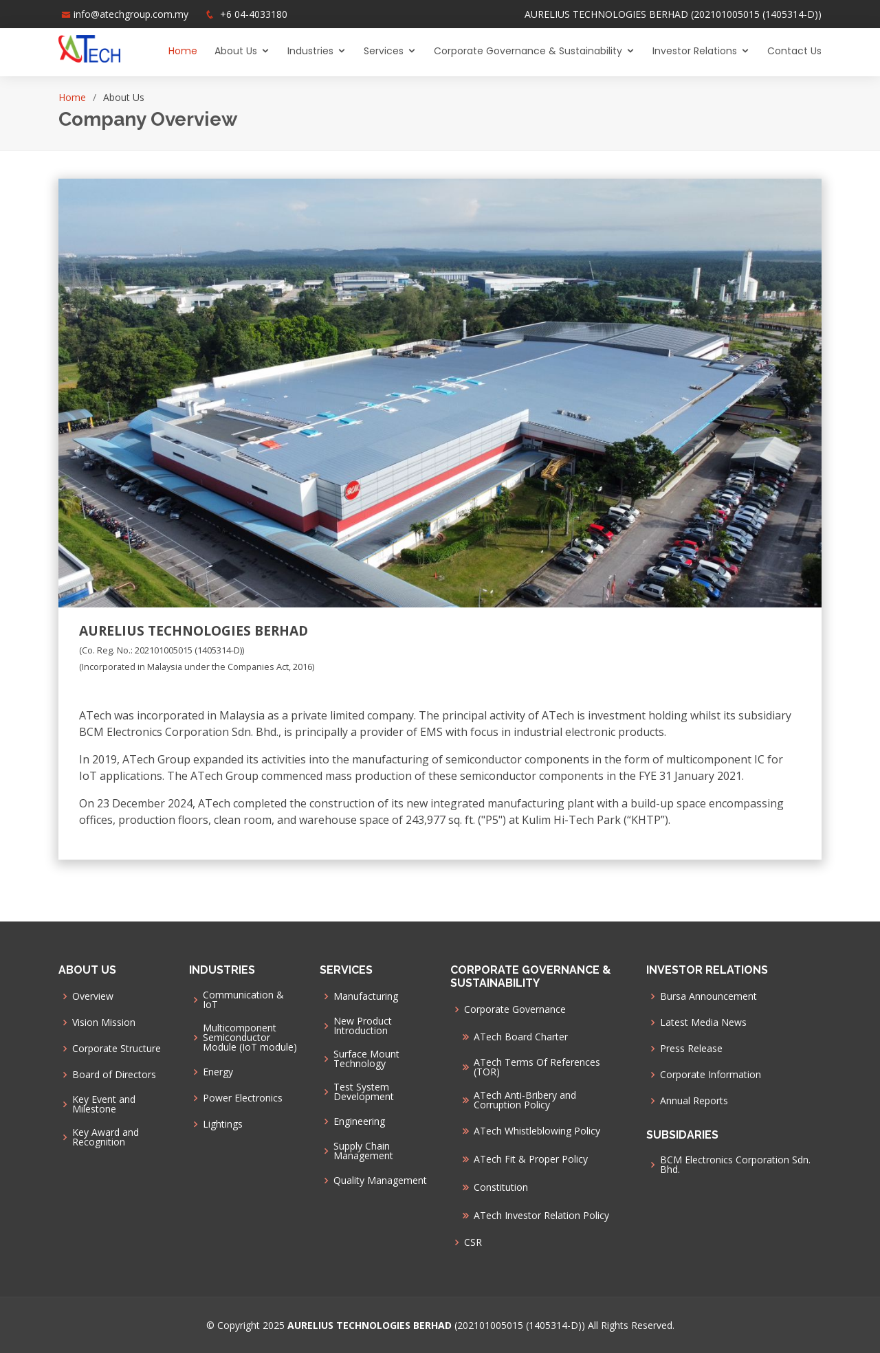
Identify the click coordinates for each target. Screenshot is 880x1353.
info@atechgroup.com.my (131, 14)
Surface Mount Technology (366, 1059)
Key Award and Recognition (105, 1137)
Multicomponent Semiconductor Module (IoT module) (250, 1037)
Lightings (223, 1124)
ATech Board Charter (521, 1037)
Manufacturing (365, 996)
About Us (235, 51)
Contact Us (794, 51)
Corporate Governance (515, 1009)
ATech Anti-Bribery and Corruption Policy (525, 1100)
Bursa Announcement (708, 996)
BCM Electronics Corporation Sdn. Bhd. (735, 1164)
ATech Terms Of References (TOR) (537, 1067)
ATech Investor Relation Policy (541, 1215)
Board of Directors (114, 1075)
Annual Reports (694, 1101)
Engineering (359, 1121)
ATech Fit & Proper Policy (531, 1159)
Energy (218, 1072)
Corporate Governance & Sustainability (528, 51)
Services (384, 51)
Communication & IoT (243, 999)
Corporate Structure (116, 1048)
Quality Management (380, 1180)
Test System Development (363, 1092)
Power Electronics (243, 1098)
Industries (310, 51)
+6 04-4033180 (253, 14)
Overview (92, 996)
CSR (473, 1242)
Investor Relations (694, 51)
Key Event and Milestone (103, 1104)
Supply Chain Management (363, 1151)
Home (182, 51)
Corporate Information (710, 1075)
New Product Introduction (362, 1026)
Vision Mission (103, 1022)
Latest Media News (703, 1022)
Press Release (691, 1048)
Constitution (501, 1187)
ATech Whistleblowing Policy (537, 1131)
